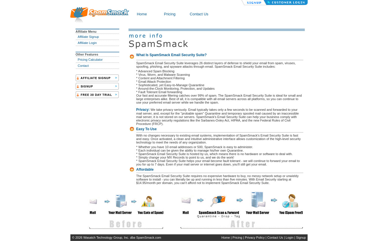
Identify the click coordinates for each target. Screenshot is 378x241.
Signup (301, 237)
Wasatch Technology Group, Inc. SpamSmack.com (122, 237)
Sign (97, 86)
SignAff (97, 77)
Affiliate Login (87, 43)
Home (142, 14)
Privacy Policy (255, 237)
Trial (97, 94)
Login (289, 237)
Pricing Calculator (90, 59)
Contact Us (199, 14)
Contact (83, 65)
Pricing (169, 14)
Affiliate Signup (88, 36)
